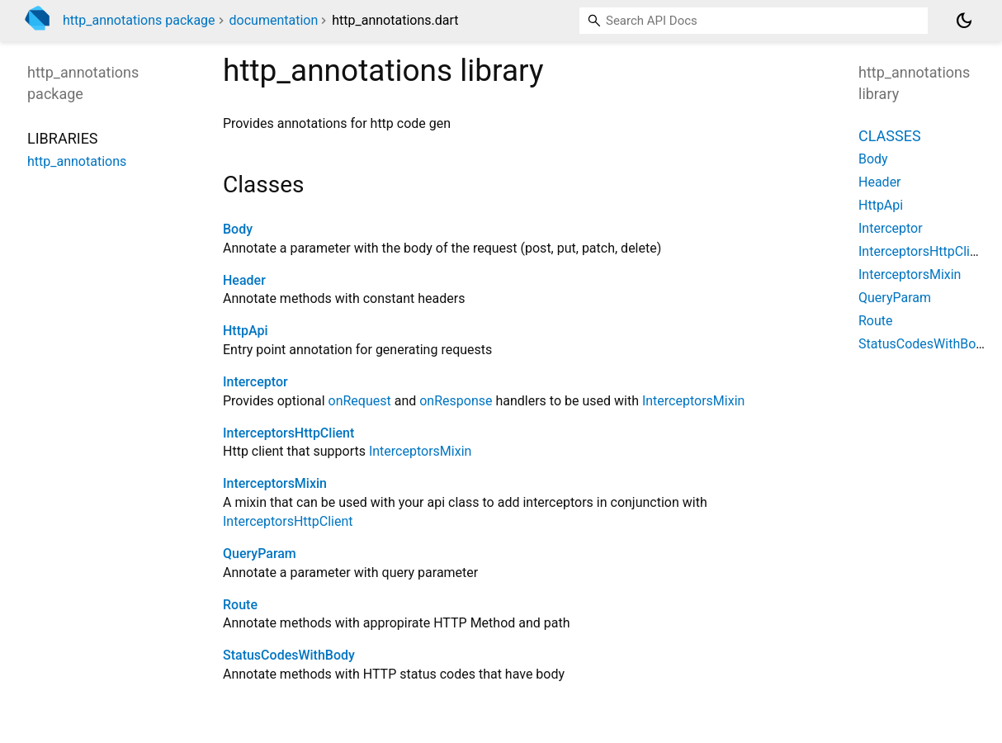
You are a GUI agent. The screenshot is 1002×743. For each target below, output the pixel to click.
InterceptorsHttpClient (288, 433)
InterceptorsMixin (693, 401)
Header (244, 280)
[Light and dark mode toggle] (964, 20)
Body (238, 229)
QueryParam (259, 553)
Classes (889, 135)
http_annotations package (139, 20)
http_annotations (76, 161)
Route (240, 605)
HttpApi (245, 330)
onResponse (455, 401)
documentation (274, 20)
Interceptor (255, 382)
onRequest (359, 401)
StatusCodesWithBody (289, 655)
